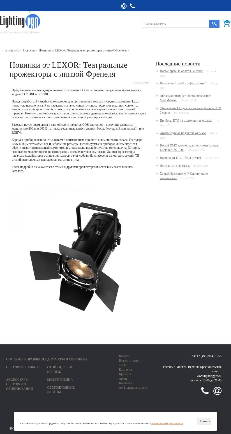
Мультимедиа (60, 379)
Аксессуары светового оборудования (19, 384)
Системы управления (26, 359)
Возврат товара (129, 360)
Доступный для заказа (175, 165)
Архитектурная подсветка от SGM (183, 133)
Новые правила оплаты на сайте (181, 71)
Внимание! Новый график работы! (183, 83)
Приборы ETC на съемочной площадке (186, 120)
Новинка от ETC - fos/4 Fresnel (180, 158)
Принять (204, 421)
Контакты (125, 369)
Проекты (125, 374)
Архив (123, 378)
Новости (29, 50)
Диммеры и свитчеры (67, 359)
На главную (11, 50)
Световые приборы (24, 367)
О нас (123, 365)
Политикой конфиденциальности (167, 423)
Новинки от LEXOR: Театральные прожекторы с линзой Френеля (83, 50)
